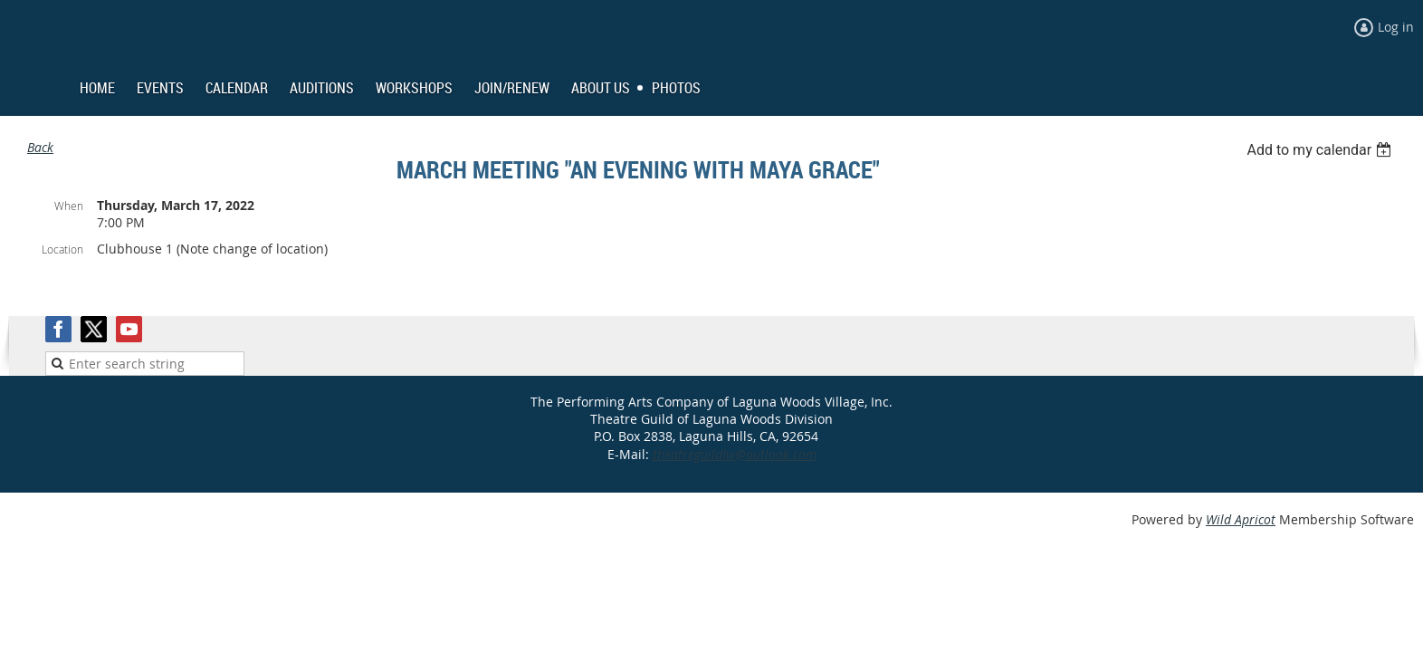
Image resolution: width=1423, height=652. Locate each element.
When (68, 205)
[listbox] (1321, 150)
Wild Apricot (1240, 519)
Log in (1396, 26)
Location (62, 249)
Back (40, 147)
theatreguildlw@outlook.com (735, 454)
